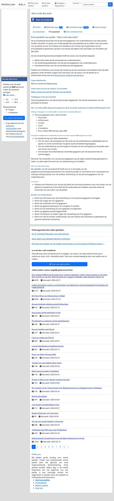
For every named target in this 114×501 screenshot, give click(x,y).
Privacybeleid (54, 32)
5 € (7, 99)
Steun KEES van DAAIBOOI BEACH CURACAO (51, 239)
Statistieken (39, 32)
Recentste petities (46, 4)
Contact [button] (76, 3)
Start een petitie (33, 4)
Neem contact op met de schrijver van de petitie (51, 92)
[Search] (95, 4)
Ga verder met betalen (14, 118)
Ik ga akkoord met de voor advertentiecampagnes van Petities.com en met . (15, 130)
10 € (16, 99)
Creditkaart (13, 112)
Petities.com (8, 4)
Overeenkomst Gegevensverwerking (68, 75)
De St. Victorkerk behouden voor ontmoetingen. (50, 234)
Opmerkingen (99, 27)
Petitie (37, 27)
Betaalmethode (9, 107)
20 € (7, 102)
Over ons (39, 488)
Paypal (11, 109)
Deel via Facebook (41, 20)
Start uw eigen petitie (59, 264)
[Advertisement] (14, 42)
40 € (16, 102)
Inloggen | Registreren (60, 4)
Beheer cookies (41, 485)
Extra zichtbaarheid (73, 32)
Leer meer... (9, 95)
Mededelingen (53, 27)
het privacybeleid (17, 136)
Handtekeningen (77, 27)
